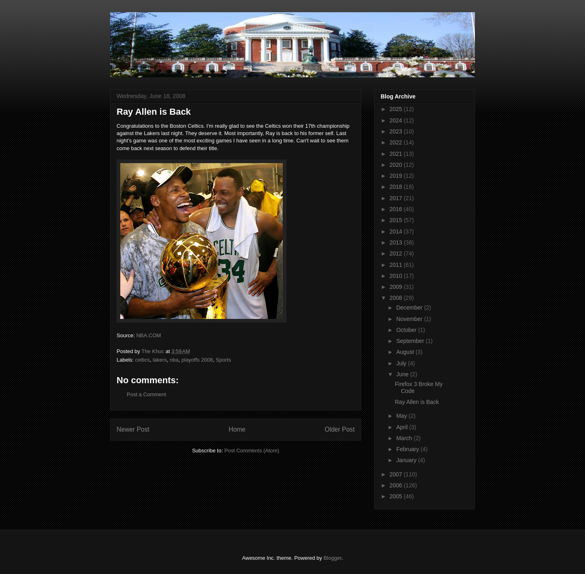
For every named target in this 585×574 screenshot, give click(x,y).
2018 (397, 186)
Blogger (332, 558)
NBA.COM (148, 335)
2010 (397, 276)
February (408, 449)
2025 (397, 109)
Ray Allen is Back (417, 402)
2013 (397, 242)
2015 (397, 220)
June (403, 374)
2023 (397, 131)
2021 (397, 154)
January (407, 460)
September (410, 341)
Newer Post (133, 429)
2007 (397, 474)
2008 (397, 298)
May (402, 415)
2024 (397, 120)
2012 (397, 253)
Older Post (340, 429)
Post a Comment (146, 394)
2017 (397, 198)
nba (174, 360)
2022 (397, 142)
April (402, 427)
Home (237, 429)
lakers (160, 360)
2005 (397, 496)
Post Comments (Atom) (251, 450)
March (405, 438)
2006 (397, 485)
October (407, 330)
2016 (397, 209)
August (405, 352)
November (410, 319)
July (402, 363)
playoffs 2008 (197, 360)
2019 (397, 175)
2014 (397, 231)
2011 (397, 265)
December (410, 307)
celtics (142, 360)
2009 (397, 287)
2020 (397, 165)
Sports (223, 360)
